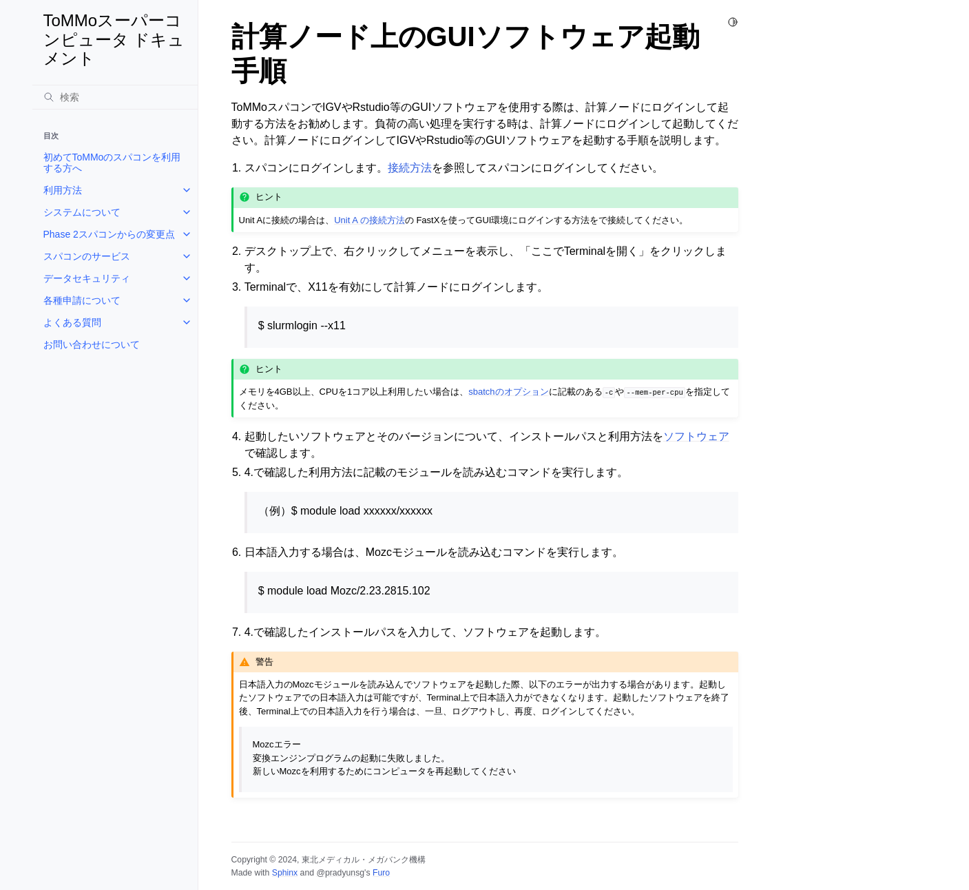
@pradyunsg (340, 873)
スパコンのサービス (86, 256)
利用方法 (62, 190)
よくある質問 (72, 322)
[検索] (115, 97)
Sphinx (285, 873)
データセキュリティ (86, 278)
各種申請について (82, 300)
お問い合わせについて (91, 344)
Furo (381, 873)
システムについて (82, 212)
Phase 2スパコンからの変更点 (109, 234)
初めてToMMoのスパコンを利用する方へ (112, 163)
